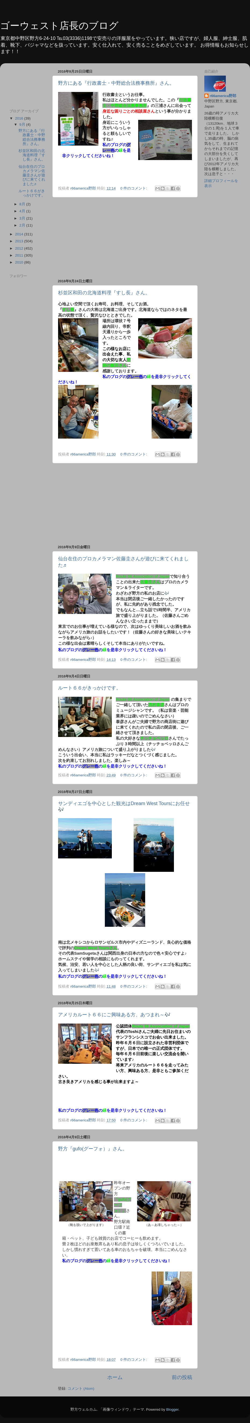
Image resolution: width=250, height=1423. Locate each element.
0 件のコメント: (134, 188)
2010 (19, 262)
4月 (22, 211)
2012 (19, 248)
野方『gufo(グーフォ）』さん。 (92, 1148)
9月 (22, 125)
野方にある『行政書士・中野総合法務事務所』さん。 (116, 83)
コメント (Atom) (80, 1389)
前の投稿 (182, 1377)
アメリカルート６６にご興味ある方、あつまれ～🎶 (114, 1014)
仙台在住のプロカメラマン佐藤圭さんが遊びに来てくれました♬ (32, 175)
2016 (19, 118)
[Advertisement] (27, 84)
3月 (22, 218)
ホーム (115, 1377)
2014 (19, 234)
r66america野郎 (223, 96)
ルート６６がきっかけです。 (89, 688)
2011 (19, 255)
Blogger (172, 1409)
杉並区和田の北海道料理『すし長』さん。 (104, 292)
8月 (22, 204)
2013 (19, 241)
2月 (22, 225)
